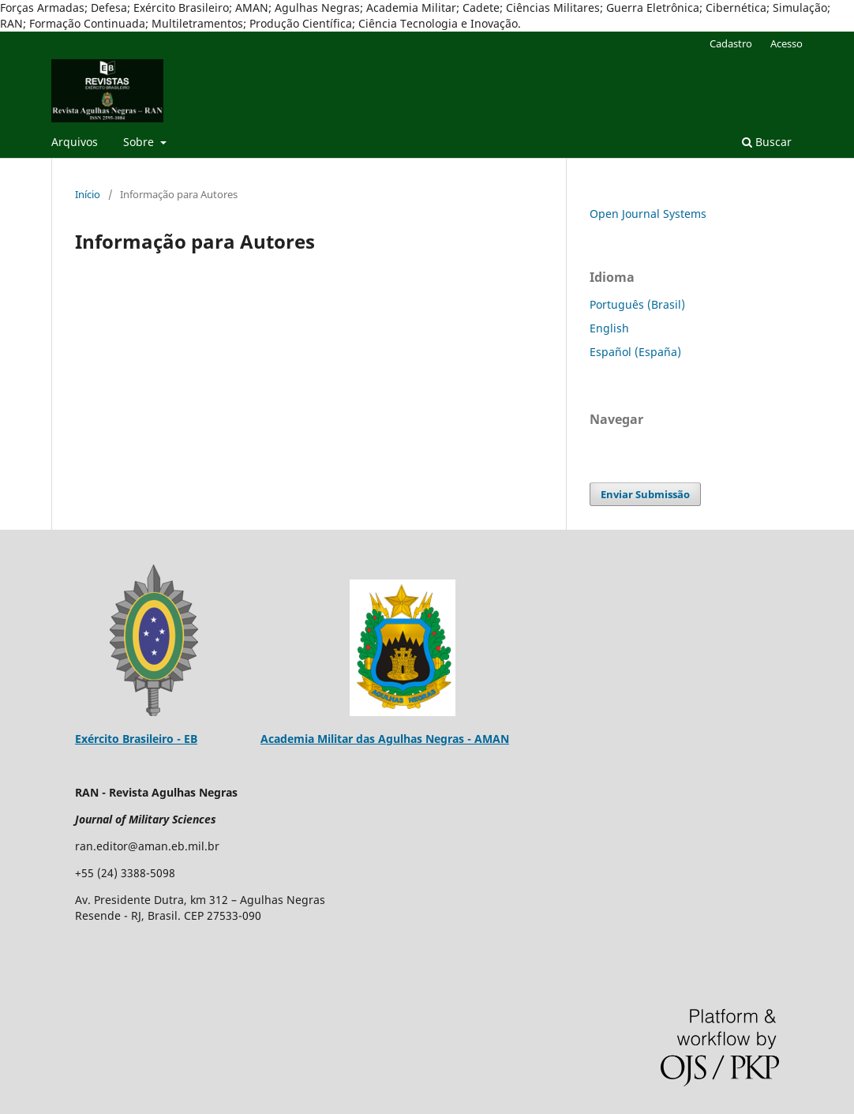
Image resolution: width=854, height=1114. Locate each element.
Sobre (140, 141)
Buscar (767, 141)
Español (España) (635, 351)
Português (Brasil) (637, 304)
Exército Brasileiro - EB (136, 738)
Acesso (786, 43)
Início (87, 194)
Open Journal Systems (648, 213)
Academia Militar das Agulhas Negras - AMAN (384, 738)
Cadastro (731, 43)
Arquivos (74, 141)
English (609, 328)
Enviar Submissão (645, 494)
